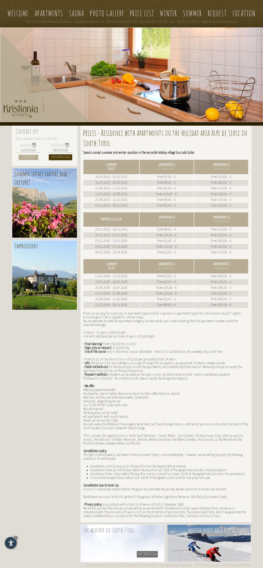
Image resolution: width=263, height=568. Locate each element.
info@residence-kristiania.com (219, 22)
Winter (168, 13)
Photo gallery (107, 13)
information (147, 554)
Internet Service (168, 565)
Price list (142, 13)
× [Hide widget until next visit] (15, 538)
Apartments (48, 13)
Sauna (76, 13)
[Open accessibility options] (11, 543)
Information (60, 157)
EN (30, 116)
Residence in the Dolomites (143, 565)
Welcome (18, 13)
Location (243, 13)
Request (217, 13)
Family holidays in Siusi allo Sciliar (106, 565)
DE (21, 116)
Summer (192, 13)
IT (14, 116)
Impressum (186, 565)
